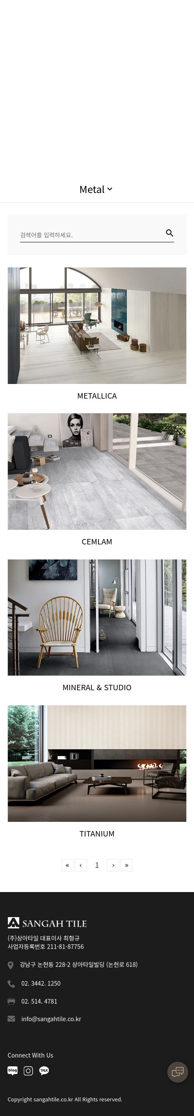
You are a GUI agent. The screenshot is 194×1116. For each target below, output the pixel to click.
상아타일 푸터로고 (47, 923)
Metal (92, 188)
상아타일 (36, 16)
